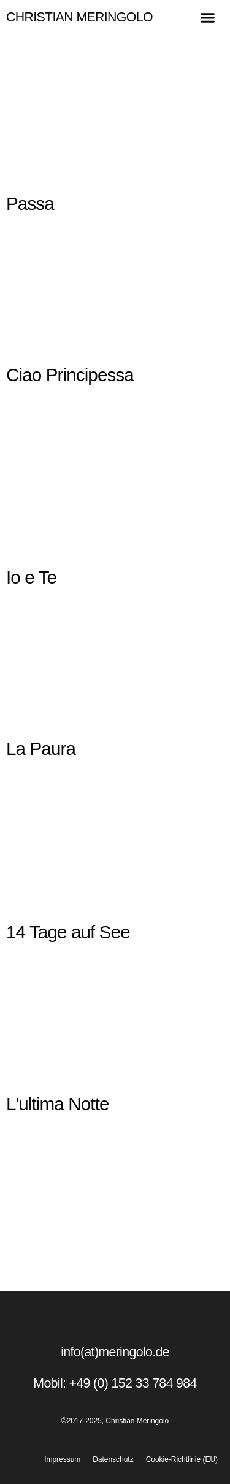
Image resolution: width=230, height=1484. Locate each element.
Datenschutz (113, 1459)
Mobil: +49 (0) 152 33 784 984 (114, 1383)
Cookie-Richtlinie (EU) (182, 1459)
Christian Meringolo (79, 17)
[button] (208, 17)
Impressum (62, 1459)
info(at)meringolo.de (115, 1352)
